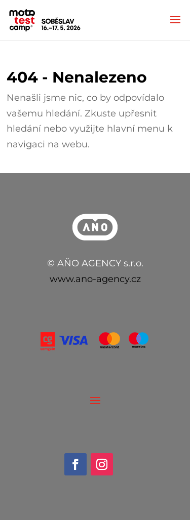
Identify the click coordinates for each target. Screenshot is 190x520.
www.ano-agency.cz (95, 279)
